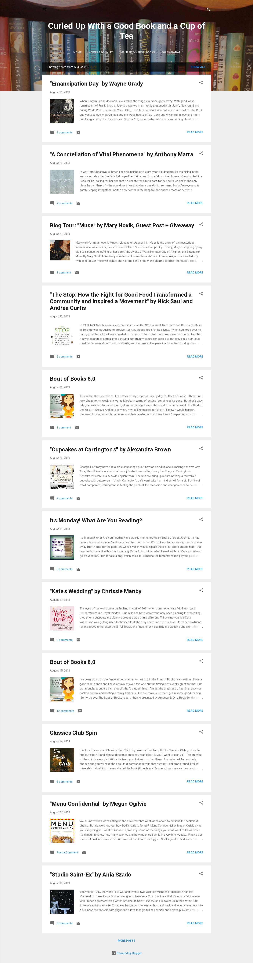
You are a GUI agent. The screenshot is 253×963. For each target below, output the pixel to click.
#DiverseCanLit (101, 52)
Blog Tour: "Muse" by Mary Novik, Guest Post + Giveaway (122, 225)
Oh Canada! (171, 52)
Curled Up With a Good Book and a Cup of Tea (126, 31)
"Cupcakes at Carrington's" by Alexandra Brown (110, 449)
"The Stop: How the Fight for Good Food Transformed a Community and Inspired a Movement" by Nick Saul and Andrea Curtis (121, 301)
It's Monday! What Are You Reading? (96, 520)
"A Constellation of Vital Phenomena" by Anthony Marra (121, 154)
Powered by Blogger (126, 953)
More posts (126, 940)
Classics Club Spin (73, 732)
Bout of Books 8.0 (73, 378)
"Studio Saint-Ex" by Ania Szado (90, 874)
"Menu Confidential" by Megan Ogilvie (98, 803)
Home (77, 52)
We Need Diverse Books (137, 52)
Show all (198, 67)
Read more (195, 132)
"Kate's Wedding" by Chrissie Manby (95, 591)
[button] (201, 83)
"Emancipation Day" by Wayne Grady (96, 83)
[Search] (208, 10)
